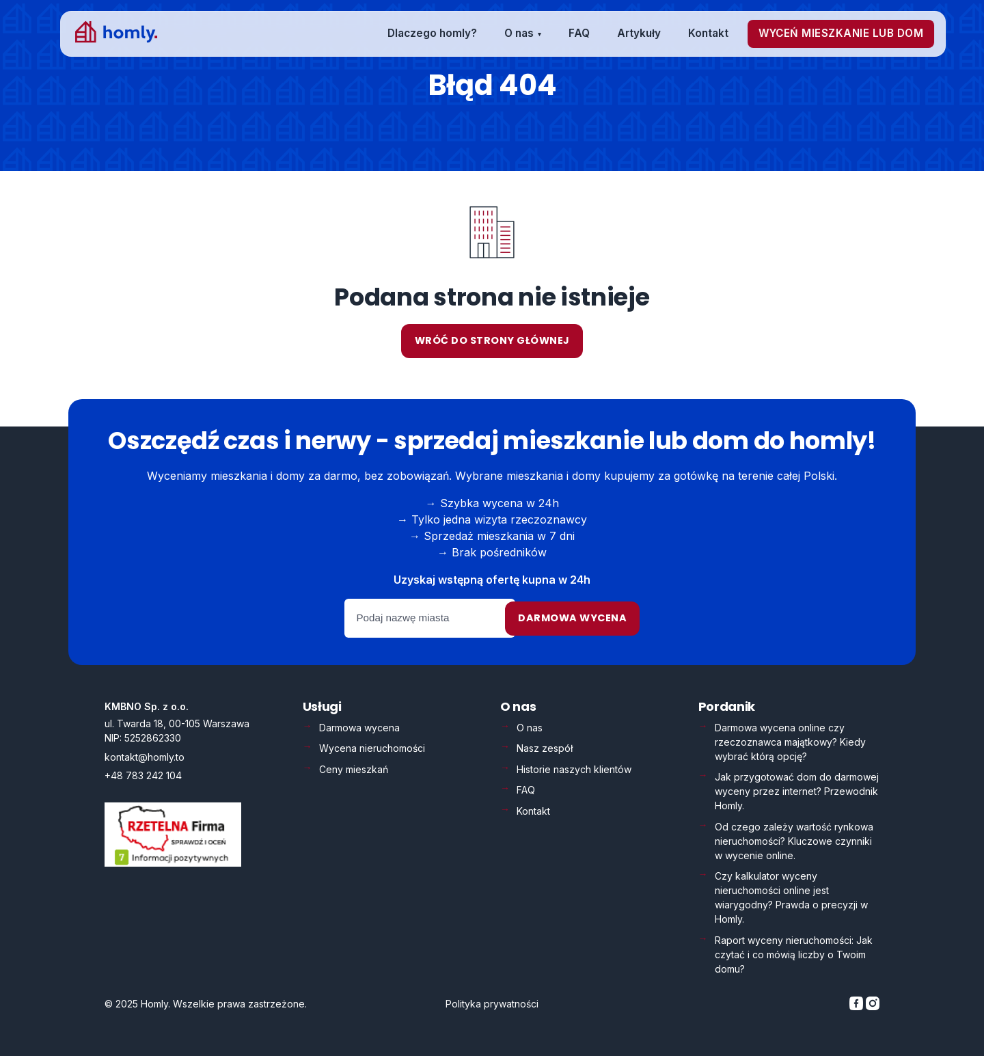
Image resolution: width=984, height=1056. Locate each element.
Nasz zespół (545, 748)
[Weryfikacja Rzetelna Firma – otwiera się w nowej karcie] (173, 863)
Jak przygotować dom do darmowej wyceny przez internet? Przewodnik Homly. (797, 791)
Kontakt (533, 811)
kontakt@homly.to (144, 757)
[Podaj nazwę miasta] (429, 618)
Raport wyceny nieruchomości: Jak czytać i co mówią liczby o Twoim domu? (794, 954)
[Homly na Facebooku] (857, 1006)
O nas (530, 727)
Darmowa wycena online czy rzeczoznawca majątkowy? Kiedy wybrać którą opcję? (790, 742)
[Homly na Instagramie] (872, 1006)
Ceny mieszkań (353, 769)
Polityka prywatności (492, 1004)
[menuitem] (421, 34)
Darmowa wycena (572, 618)
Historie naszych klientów (574, 769)
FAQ (526, 790)
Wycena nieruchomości (372, 748)
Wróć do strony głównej (492, 340)
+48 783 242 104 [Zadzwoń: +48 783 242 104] (143, 775)
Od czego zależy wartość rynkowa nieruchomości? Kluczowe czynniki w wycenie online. (794, 841)
